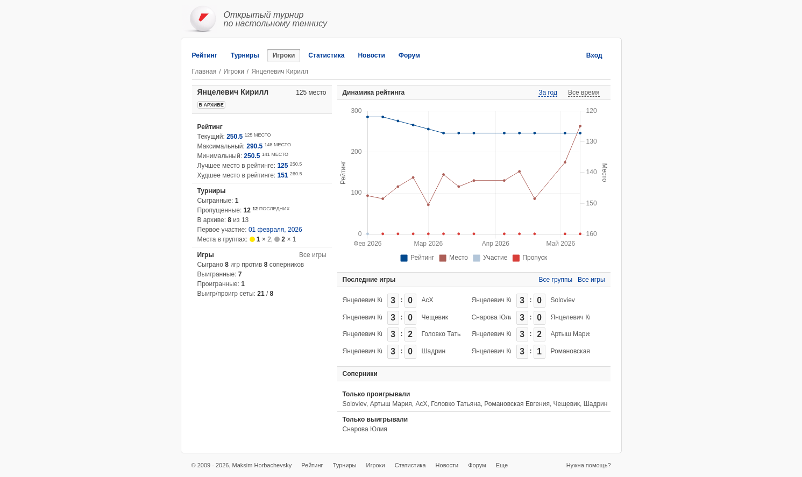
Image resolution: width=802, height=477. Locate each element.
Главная (204, 71)
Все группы (556, 279)
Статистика (326, 55)
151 (283, 175)
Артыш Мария (572, 334)
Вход (594, 55)
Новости (371, 55)
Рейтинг (204, 55)
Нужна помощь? (588, 465)
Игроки (284, 55)
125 (282, 165)
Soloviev (563, 300)
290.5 (254, 146)
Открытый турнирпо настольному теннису (276, 19)
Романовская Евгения (583, 351)
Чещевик (435, 317)
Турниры (245, 55)
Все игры (312, 255)
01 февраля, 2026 (275, 229)
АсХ (428, 300)
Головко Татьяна (446, 334)
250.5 (234, 136)
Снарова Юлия (494, 317)
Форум (409, 55)
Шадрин (434, 351)
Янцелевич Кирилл (371, 300)
